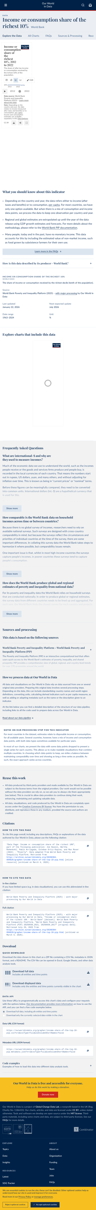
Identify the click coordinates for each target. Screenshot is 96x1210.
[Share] (83, 180)
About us (53, 1157)
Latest (5, 1184)
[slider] (21, 167)
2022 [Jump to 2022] (88, 167)
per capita (54, 205)
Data (5, 1163)
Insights (6, 1170)
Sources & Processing (70, 36)
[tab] (10, 58)
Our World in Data (48, 5)
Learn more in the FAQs (48, 251)
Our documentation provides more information (49, 1010)
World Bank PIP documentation (59, 228)
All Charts (33, 36)
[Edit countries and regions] (87, 58)
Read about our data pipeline (18, 718)
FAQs (49, 36)
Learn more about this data (71, 172)
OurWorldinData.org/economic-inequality (20, 180)
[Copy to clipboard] (84, 846)
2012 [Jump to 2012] (14, 167)
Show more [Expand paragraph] (12, 508)
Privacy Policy (24, 1197)
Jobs (51, 1183)
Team (51, 1176)
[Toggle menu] (6, 5)
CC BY (39, 180)
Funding (53, 1170)
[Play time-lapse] (6, 166)
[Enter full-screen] (89, 180)
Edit (89, 58)
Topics (6, 1157)
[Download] (76, 180)
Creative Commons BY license (37, 807)
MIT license (76, 1121)
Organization (55, 1163)
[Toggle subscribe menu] (90, 5)
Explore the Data (12, 36)
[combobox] (83, 5)
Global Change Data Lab (47, 1114)
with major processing (66, 293)
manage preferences (43, 1197)
